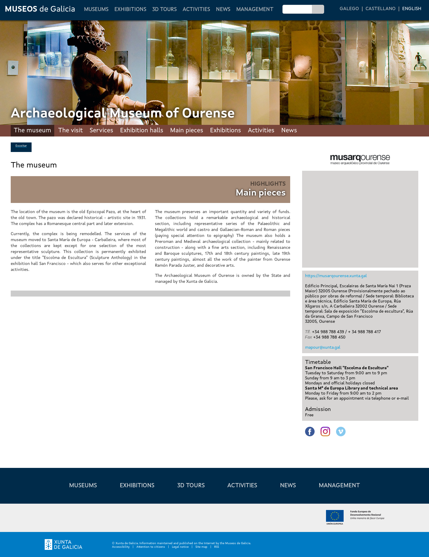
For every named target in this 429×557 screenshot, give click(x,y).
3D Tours (164, 9)
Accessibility (121, 546)
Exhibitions (130, 9)
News (223, 9)
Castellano (381, 9)
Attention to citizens (150, 546)
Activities (196, 9)
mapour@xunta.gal (322, 347)
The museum (32, 131)
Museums (96, 9)
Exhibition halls (141, 131)
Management (254, 9)
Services (101, 131)
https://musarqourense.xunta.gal (336, 276)
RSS (216, 546)
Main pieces (186, 131)
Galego (349, 9)
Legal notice (180, 546)
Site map (201, 546)
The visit (70, 131)
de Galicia (40, 9)
